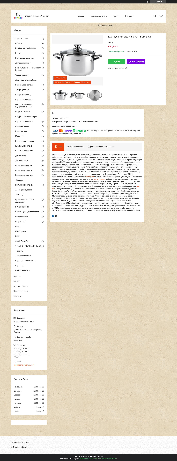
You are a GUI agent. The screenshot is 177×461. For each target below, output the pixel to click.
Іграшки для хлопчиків (24, 175)
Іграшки (18, 43)
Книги (17, 226)
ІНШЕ (17, 236)
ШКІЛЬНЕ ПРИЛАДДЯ (24, 146)
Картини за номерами (24, 100)
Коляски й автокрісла (24, 151)
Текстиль (19, 251)
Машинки (19, 136)
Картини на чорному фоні (25, 261)
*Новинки (19, 180)
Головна (80, 16)
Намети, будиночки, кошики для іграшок (28, 69)
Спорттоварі (20, 222)
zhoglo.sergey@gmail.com (24, 365)
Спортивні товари (22, 112)
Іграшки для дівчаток (24, 170)
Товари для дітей (22, 90)
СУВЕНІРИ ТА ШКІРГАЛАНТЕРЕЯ (28, 246)
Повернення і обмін (21, 291)
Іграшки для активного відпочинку (24, 201)
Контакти (129, 16)
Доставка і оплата (105, 25)
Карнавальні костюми (24, 85)
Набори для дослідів (23, 95)
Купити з (136, 62)
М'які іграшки (20, 231)
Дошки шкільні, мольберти (26, 80)
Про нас (116, 16)
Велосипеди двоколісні (24, 58)
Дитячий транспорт (23, 63)
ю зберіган (90, 177)
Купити (117, 62)
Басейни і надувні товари (25, 48)
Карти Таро (19, 266)
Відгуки (17, 281)
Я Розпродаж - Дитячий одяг (27, 212)
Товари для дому (22, 75)
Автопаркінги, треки (23, 190)
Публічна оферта (20, 447)
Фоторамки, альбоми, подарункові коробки (24, 105)
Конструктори (21, 131)
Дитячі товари (21, 156)
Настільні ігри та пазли (24, 141)
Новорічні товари (22, 126)
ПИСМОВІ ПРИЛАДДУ (24, 185)
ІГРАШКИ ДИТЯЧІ (22, 207)
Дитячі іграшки (21, 160)
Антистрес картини (23, 256)
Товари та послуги (97, 16)
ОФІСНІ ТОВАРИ (21, 241)
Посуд (17, 53)
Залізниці (19, 195)
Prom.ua (100, 456)
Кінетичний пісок (22, 217)
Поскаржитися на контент (88, 459)
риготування (99, 179)
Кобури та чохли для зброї (26, 117)
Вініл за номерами (22, 270)
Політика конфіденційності (107, 459)
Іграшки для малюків (23, 165)
